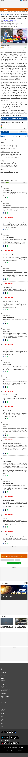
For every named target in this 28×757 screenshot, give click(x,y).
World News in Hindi (4, 687)
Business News (3, 693)
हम (1, 669)
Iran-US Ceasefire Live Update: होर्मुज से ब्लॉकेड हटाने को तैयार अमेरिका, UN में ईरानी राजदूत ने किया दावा (7, 620)
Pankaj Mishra (6, 20)
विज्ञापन (2, 671)
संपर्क (1, 668)
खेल (5, 14)
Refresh (25, 182)
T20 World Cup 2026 (4, 559)
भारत (11, 11)
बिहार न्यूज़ (2, 713)
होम (1, 11)
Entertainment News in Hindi (5, 689)
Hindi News (2, 14)
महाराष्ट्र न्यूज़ (2, 716)
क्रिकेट (8, 14)
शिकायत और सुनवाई (3, 672)
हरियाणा (2, 722)
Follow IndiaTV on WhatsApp (14, 562)
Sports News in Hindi (4, 690)
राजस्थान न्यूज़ (2, 717)
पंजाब (1, 720)
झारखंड (2, 726)
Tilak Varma (17, 559)
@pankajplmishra (13, 20)
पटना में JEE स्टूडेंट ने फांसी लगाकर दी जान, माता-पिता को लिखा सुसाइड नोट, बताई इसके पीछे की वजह (20, 620)
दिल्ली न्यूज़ (2, 710)
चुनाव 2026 (4, 11)
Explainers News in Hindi (5, 696)
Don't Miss (4, 583)
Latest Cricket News (5, 178)
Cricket (4, 556)
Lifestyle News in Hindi (4, 699)
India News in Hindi (4, 686)
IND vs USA (12, 559)
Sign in (26, 0)
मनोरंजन (23, 11)
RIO (16, 750)
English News (3, 675)
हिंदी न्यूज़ (6, 555)
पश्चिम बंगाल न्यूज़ (3, 712)
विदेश (20, 11)
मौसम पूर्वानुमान (3, 680)
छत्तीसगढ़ (2, 723)
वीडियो (9, 11)
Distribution (20, 750)
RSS (13, 750)
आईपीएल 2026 (16, 11)
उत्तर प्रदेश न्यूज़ (3, 709)
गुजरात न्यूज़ (2, 719)
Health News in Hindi (4, 697)
